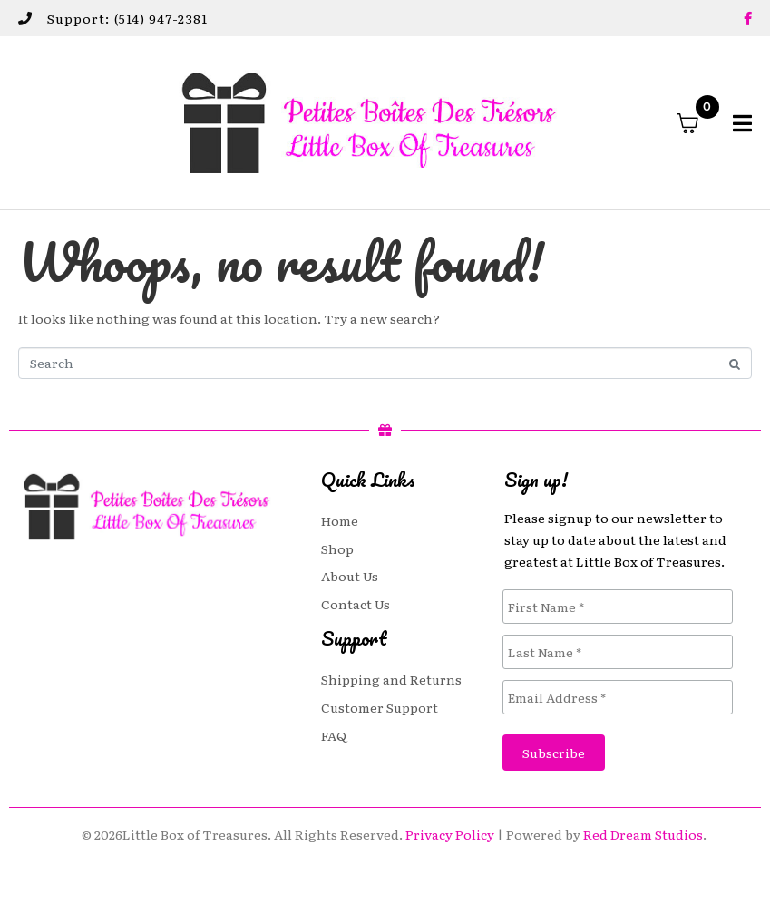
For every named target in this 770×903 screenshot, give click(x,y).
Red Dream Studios (643, 834)
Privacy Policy (449, 834)
